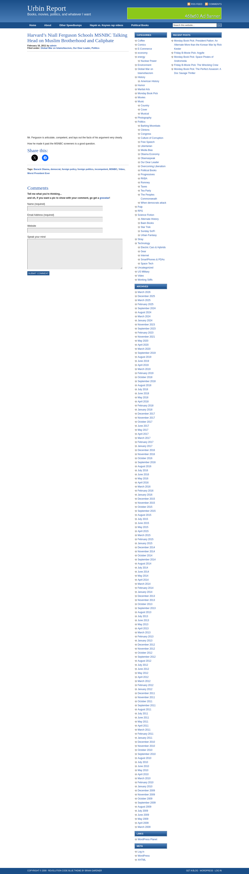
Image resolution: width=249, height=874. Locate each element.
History (141, 77)
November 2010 (146, 746)
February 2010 (145, 782)
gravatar (104, 198)
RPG (140, 210)
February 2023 (145, 332)
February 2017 (145, 442)
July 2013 (143, 616)
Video (122, 169)
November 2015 (146, 502)
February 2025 (145, 304)
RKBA (144, 178)
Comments (215, 4)
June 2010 (143, 766)
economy (143, 52)
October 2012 (145, 652)
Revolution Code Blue (61, 871)
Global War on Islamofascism (56, 48)
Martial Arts (144, 89)
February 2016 (145, 490)
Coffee (141, 40)
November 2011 (146, 697)
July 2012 (143, 665)
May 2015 (143, 527)
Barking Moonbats (150, 125)
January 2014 (145, 592)
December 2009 (146, 790)
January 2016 (145, 494)
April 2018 (143, 401)
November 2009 (146, 794)
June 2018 (143, 393)
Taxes (144, 186)
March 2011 (144, 729)
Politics (95, 48)
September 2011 (147, 705)
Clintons (145, 129)
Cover (144, 109)
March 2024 (144, 316)
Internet (145, 255)
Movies (141, 97)
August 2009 (144, 806)
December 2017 (146, 413)
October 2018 (145, 377)
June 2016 (143, 474)
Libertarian (146, 146)
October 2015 (145, 506)
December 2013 (146, 596)
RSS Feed (196, 4)
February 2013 (145, 636)
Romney (145, 182)
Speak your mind (36, 236)
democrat (56, 169)
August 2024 (144, 312)
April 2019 (143, 365)
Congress (146, 133)
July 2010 (143, 762)
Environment (144, 65)
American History (150, 81)
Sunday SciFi (148, 231)
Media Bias (147, 150)
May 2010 (143, 770)
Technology (144, 243)
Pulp (140, 206)
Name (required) (36, 204)
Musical (145, 113)
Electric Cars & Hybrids (153, 247)
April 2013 (143, 628)
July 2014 (143, 567)
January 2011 (145, 737)
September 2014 (147, 559)
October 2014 (145, 555)
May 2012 (143, 673)
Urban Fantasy (149, 235)
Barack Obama (41, 169)
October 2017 (145, 421)
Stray (140, 239)
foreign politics (86, 169)
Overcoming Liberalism (153, 166)
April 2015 (143, 531)
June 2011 (143, 717)
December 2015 (146, 498)
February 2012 (145, 685)
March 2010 (144, 778)
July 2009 (143, 810)
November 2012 (146, 648)
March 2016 (144, 486)
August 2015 (144, 515)
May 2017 (143, 429)
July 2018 (143, 389)
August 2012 (144, 660)
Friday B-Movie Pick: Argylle (189, 52)
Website (31, 225)
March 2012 (144, 681)
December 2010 (146, 741)
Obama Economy (150, 154)
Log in (141, 851)
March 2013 (144, 632)
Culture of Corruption (152, 138)
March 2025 (144, 300)
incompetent (101, 169)
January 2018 (145, 409)
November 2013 (146, 600)
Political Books (140, 25)
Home (32, 25)
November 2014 (146, 551)
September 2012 (147, 656)
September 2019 (147, 353)
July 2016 (143, 470)
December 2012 (146, 644)
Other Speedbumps (70, 25)
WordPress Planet (147, 839)
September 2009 (147, 802)
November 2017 (146, 417)
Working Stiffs (145, 279)
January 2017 (145, 446)
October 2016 (145, 458)
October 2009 (145, 798)
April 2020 (143, 344)
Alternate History (150, 219)
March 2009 (144, 827)
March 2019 (144, 369)
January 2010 (145, 786)
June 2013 (143, 620)
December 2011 (146, 693)
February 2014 (145, 588)
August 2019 (144, 357)
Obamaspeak (148, 158)
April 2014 (143, 579)
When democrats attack (153, 202)
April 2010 (143, 774)
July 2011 (143, 713)
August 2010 (144, 758)
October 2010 (145, 750)
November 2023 (146, 324)
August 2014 (144, 563)
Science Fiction (146, 215)
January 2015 (145, 543)
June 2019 (143, 361)
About (47, 25)
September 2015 (147, 511)
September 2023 (147, 328)
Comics (142, 44)
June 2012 (143, 669)
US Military (143, 271)
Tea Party (146, 190)
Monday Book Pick (148, 93)
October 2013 (145, 604)
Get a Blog (192, 871)
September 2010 (147, 754)
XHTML (142, 859)
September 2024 (147, 308)
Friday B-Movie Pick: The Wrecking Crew (196, 65)
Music (141, 101)
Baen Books (147, 223)
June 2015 (143, 523)
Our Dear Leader (81, 48)
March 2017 (144, 438)
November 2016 (146, 454)
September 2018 (147, 381)
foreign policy (69, 169)
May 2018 (143, 397)
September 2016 (147, 462)
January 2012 (145, 689)
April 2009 (143, 823)
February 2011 (145, 733)
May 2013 (143, 624)
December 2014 (146, 547)
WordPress (144, 855)
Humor (141, 85)
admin (53, 45)
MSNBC (113, 169)
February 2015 (145, 539)
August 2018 (144, 385)
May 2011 (143, 721)
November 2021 (146, 336)
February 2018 (145, 405)
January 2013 (145, 640)
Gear (143, 251)
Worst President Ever (38, 173)
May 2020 (143, 340)
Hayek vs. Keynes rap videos (106, 25)
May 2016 (143, 478)
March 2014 (144, 583)
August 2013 (144, 612)
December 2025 (146, 296)
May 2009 (143, 818)
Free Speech (148, 142)
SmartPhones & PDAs (153, 259)
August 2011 (144, 709)
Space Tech (147, 263)
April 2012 (143, 677)
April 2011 (143, 725)
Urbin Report (46, 8)
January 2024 (145, 320)
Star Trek (146, 227)
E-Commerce (145, 48)
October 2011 (145, 701)
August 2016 (144, 466)
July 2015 (143, 519)
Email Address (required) (40, 215)
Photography (144, 117)
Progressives (148, 174)
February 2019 (145, 373)
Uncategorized (145, 267)
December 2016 (146, 450)
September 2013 (147, 608)
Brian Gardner (93, 871)
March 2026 (144, 292)
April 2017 (143, 434)
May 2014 (143, 575)
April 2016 (143, 482)
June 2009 (143, 814)
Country (145, 105)
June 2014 (143, 571)
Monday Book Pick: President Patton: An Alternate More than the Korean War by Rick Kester (198, 44)
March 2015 (144, 535)
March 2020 (144, 348)
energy (141, 57)
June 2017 (143, 425)
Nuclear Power (149, 61)
